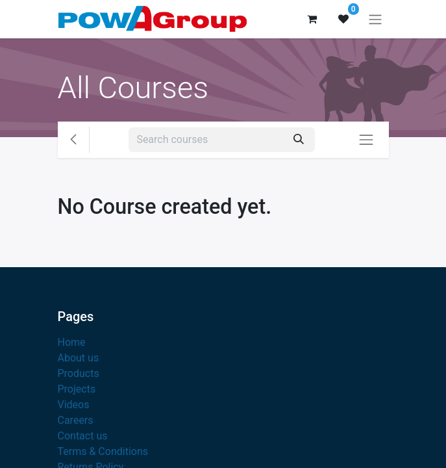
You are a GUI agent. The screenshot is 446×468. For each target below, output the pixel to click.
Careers (75, 420)
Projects (77, 389)
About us (78, 358)
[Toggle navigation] (375, 19)
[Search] (298, 139)
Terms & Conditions (103, 451)
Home (72, 342)
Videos (74, 404)
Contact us (83, 436)
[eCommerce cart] (312, 19)
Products (78, 373)
